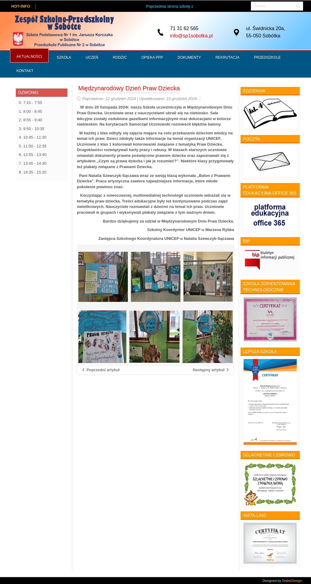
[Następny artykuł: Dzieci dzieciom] (211, 370)
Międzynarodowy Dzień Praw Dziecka (129, 88)
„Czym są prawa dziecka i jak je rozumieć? (136, 161)
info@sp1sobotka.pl (191, 35)
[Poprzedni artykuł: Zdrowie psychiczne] (100, 370)
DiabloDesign (292, 580)
